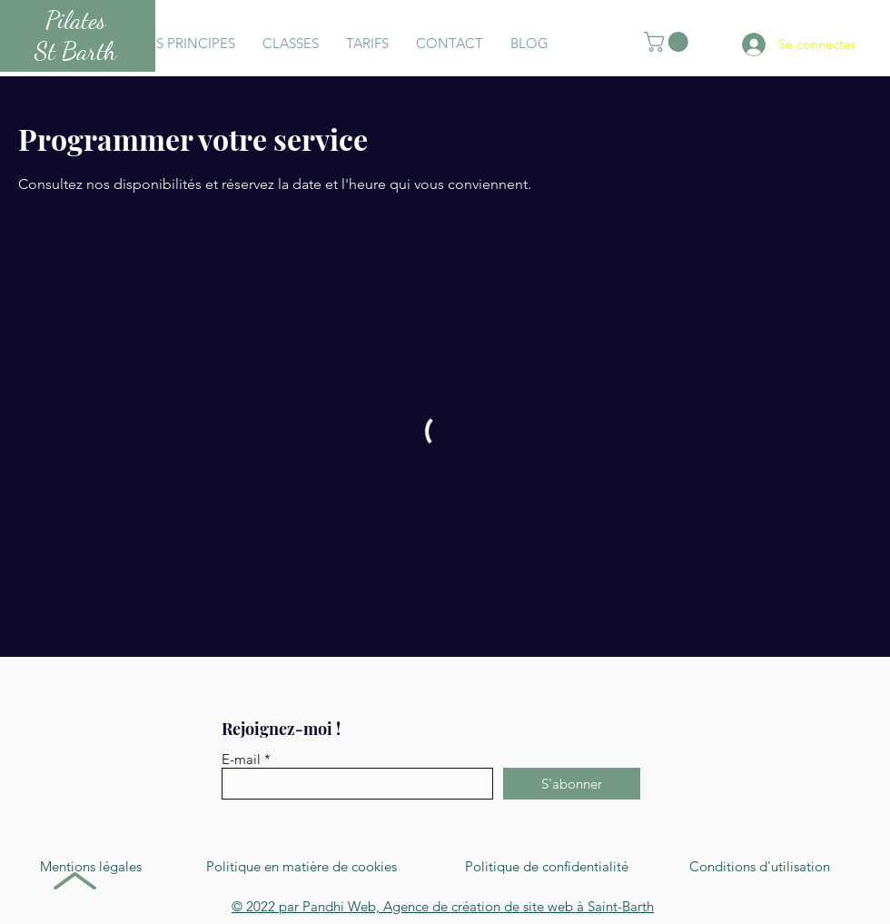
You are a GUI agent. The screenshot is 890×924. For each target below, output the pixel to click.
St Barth (75, 50)
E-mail (241, 759)
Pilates (75, 20)
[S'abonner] (571, 784)
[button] (668, 42)
